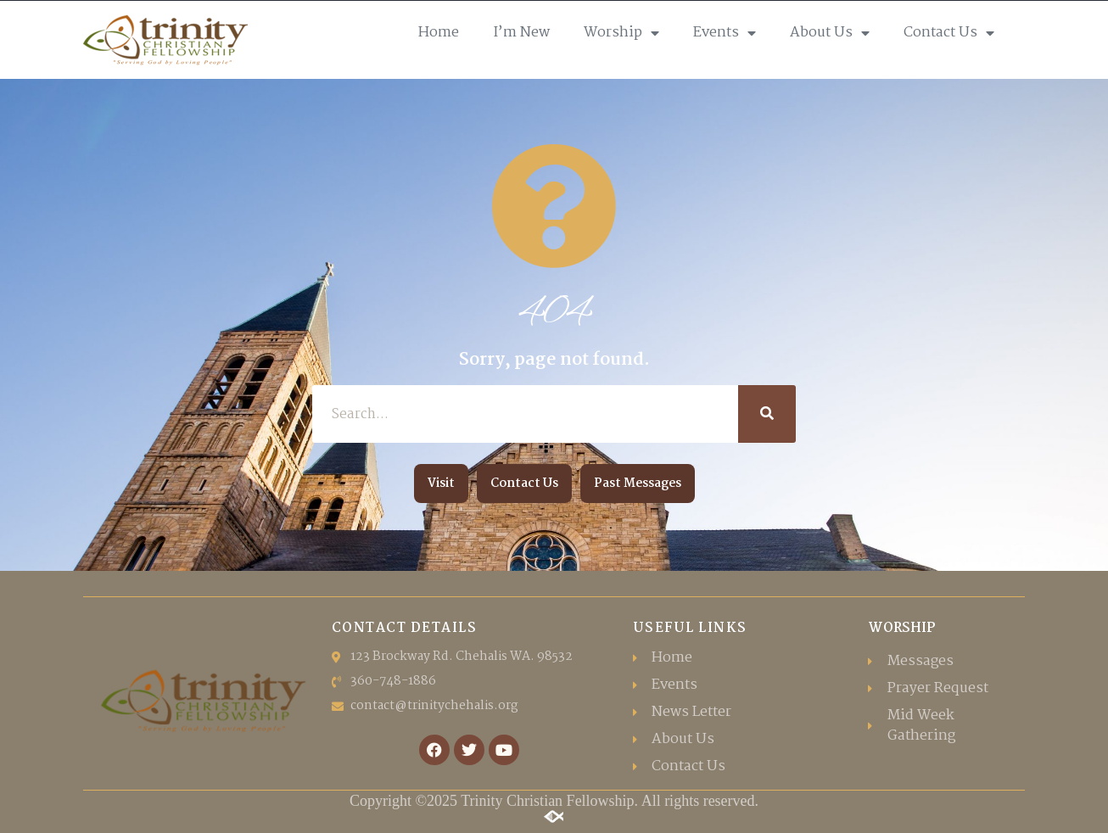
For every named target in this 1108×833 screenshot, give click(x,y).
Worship (621, 33)
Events (724, 33)
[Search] (767, 414)
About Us (830, 33)
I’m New (521, 32)
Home (438, 32)
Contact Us (949, 33)
